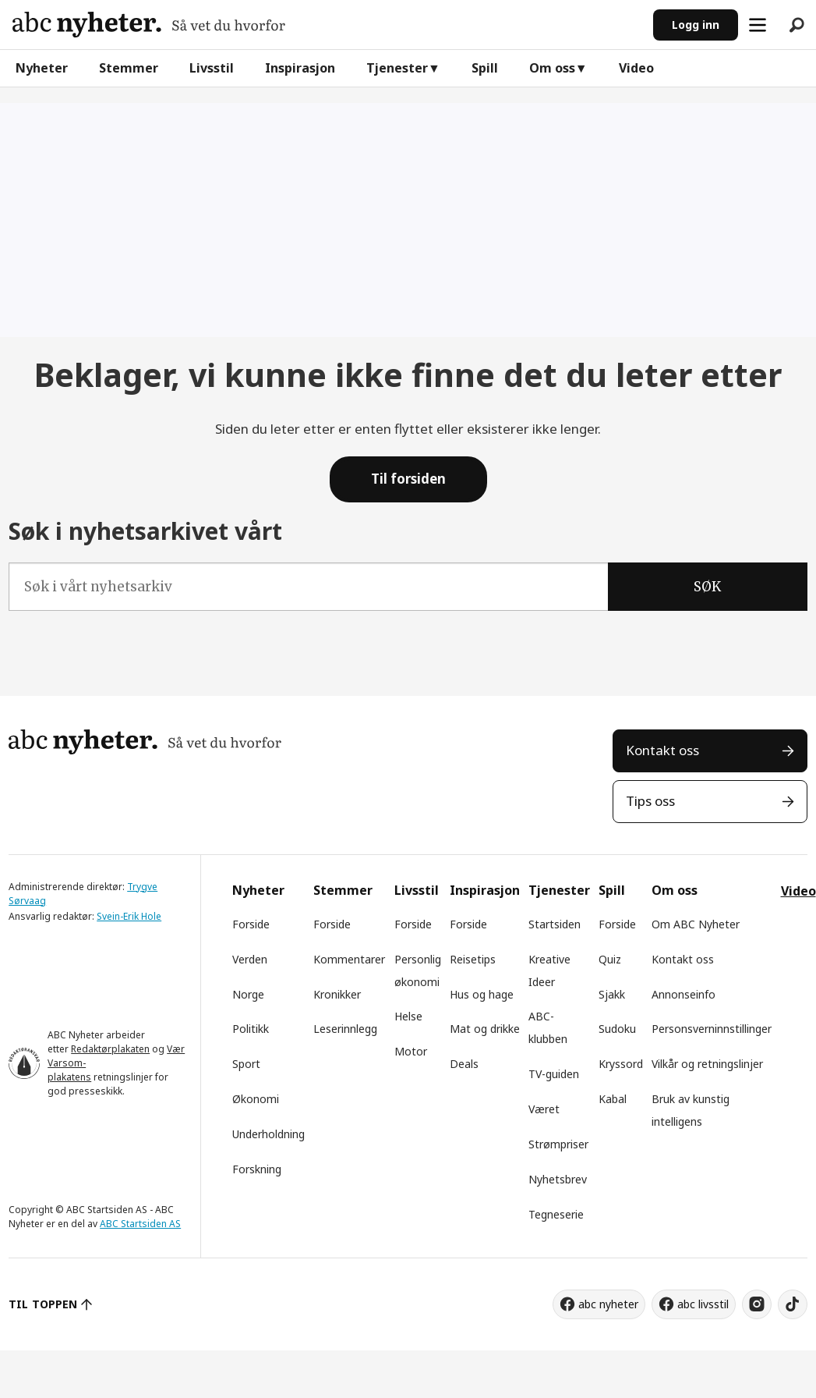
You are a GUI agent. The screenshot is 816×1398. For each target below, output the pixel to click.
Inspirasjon (300, 67)
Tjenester (397, 67)
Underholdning (268, 1134)
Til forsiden (408, 479)
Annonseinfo (683, 994)
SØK (707, 586)
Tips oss (650, 801)
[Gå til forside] (148, 24)
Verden (249, 959)
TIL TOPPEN (43, 1304)
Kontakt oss (662, 750)
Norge (248, 994)
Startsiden (554, 924)
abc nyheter (608, 1304)
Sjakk (612, 994)
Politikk (250, 1028)
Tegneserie (556, 1214)
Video (636, 67)
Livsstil (211, 67)
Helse (408, 1016)
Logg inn (695, 24)
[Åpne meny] (758, 25)
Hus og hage (482, 994)
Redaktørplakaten (110, 1049)
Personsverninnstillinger (712, 1028)
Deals (464, 1063)
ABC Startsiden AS (140, 1223)
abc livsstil (703, 1304)
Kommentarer (349, 959)
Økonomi (255, 1098)
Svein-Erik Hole (129, 916)
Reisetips (473, 959)
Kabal (613, 1098)
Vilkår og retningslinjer (707, 1063)
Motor (410, 1051)
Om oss (552, 67)
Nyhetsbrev (557, 1179)
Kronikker (337, 994)
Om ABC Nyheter (696, 924)
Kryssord (621, 1063)
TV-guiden (553, 1073)
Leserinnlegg (345, 1028)
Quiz (610, 959)
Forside (251, 924)
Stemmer (128, 67)
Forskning (256, 1169)
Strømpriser (558, 1144)
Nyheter (42, 67)
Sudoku (617, 1028)
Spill (485, 67)
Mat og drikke (485, 1028)
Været (544, 1109)
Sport (246, 1063)
